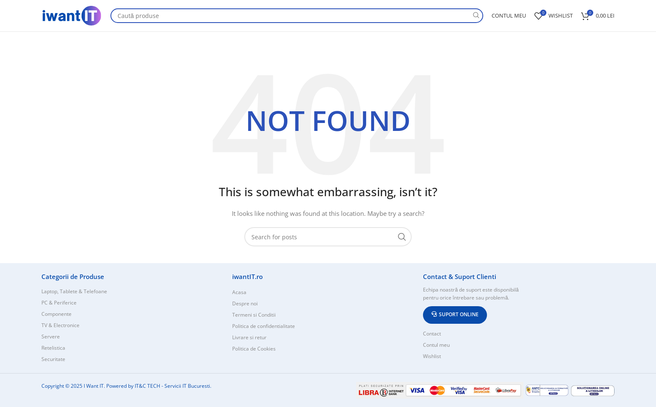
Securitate (53, 359)
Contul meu (436, 344)
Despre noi (245, 303)
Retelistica (53, 347)
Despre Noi (599, 40)
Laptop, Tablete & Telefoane (74, 291)
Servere (50, 336)
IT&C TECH (147, 385)
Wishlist (432, 356)
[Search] (296, 15)
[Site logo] (71, 15)
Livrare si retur (249, 337)
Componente (56, 313)
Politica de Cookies (254, 348)
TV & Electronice (60, 325)
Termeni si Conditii (254, 314)
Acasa (239, 292)
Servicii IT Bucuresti (187, 385)
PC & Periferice (59, 302)
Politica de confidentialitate (263, 326)
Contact (564, 40)
